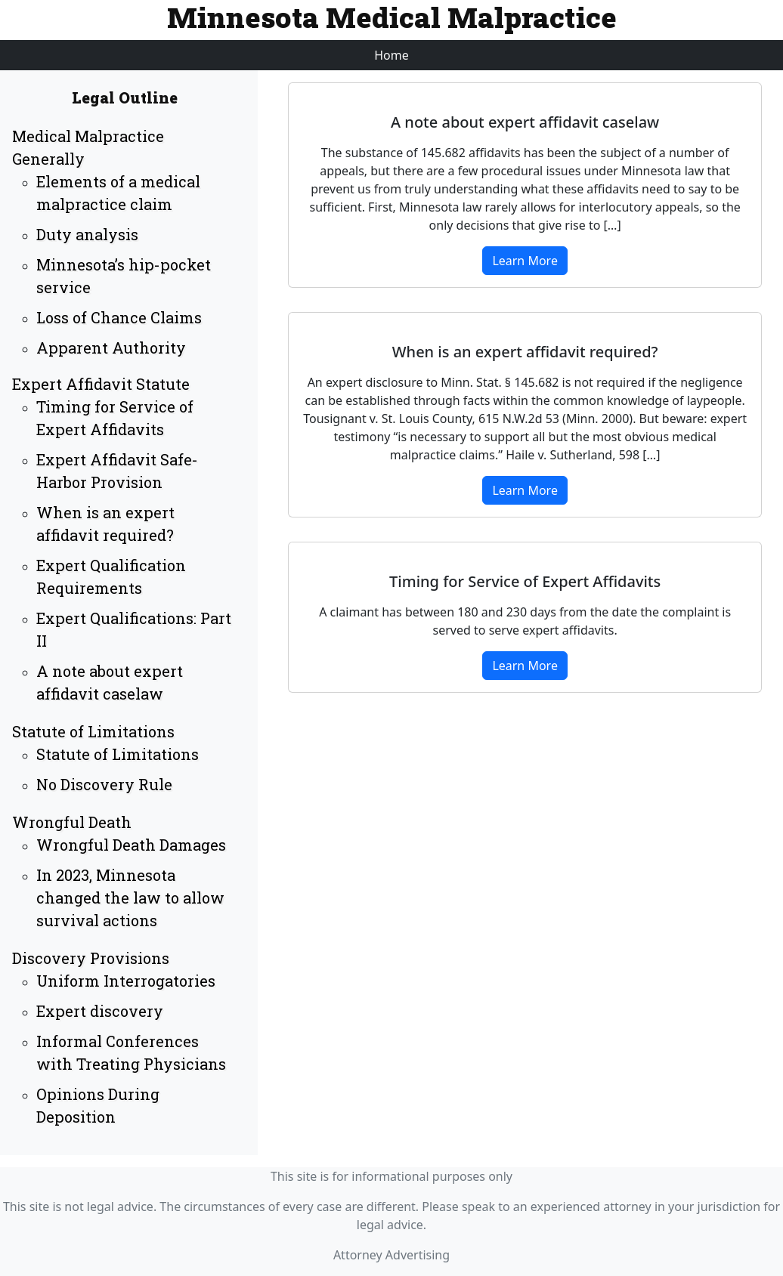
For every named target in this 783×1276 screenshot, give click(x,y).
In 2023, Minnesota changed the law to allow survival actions (130, 897)
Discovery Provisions (90, 958)
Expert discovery (99, 1011)
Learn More (525, 260)
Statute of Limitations (93, 731)
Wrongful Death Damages (131, 844)
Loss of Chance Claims (119, 317)
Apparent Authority (111, 347)
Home (391, 55)
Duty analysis (87, 234)
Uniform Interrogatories (125, 980)
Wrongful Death (72, 822)
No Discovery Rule (104, 784)
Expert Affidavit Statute (101, 384)
